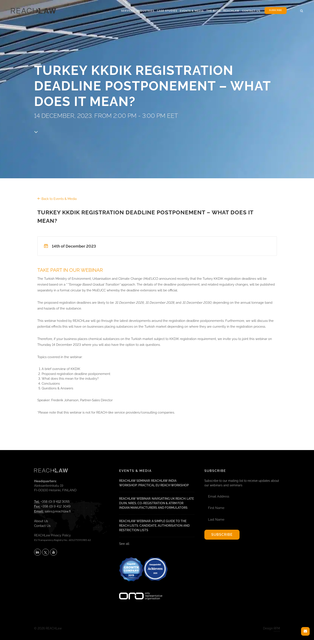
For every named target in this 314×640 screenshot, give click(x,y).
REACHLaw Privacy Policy (52, 535)
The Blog (213, 10)
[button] (301, 10)
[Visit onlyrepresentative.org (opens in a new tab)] (140, 590)
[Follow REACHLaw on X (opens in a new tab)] (45, 552)
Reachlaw (231, 10)
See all (124, 544)
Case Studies (167, 10)
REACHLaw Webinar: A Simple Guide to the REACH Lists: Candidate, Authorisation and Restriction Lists (154, 525)
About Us (41, 521)
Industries (145, 10)
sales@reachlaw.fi (58, 511)
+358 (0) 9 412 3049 (56, 506)
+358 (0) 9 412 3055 (55, 502)
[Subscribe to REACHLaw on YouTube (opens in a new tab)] (53, 552)
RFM (277, 628)
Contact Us (251, 10)
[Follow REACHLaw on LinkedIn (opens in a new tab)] (37, 552)
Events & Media (192, 10)
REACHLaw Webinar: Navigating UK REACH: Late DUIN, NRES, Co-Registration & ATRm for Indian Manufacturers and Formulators (156, 503)
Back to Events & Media (57, 199)
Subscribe (275, 10)
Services (128, 10)
